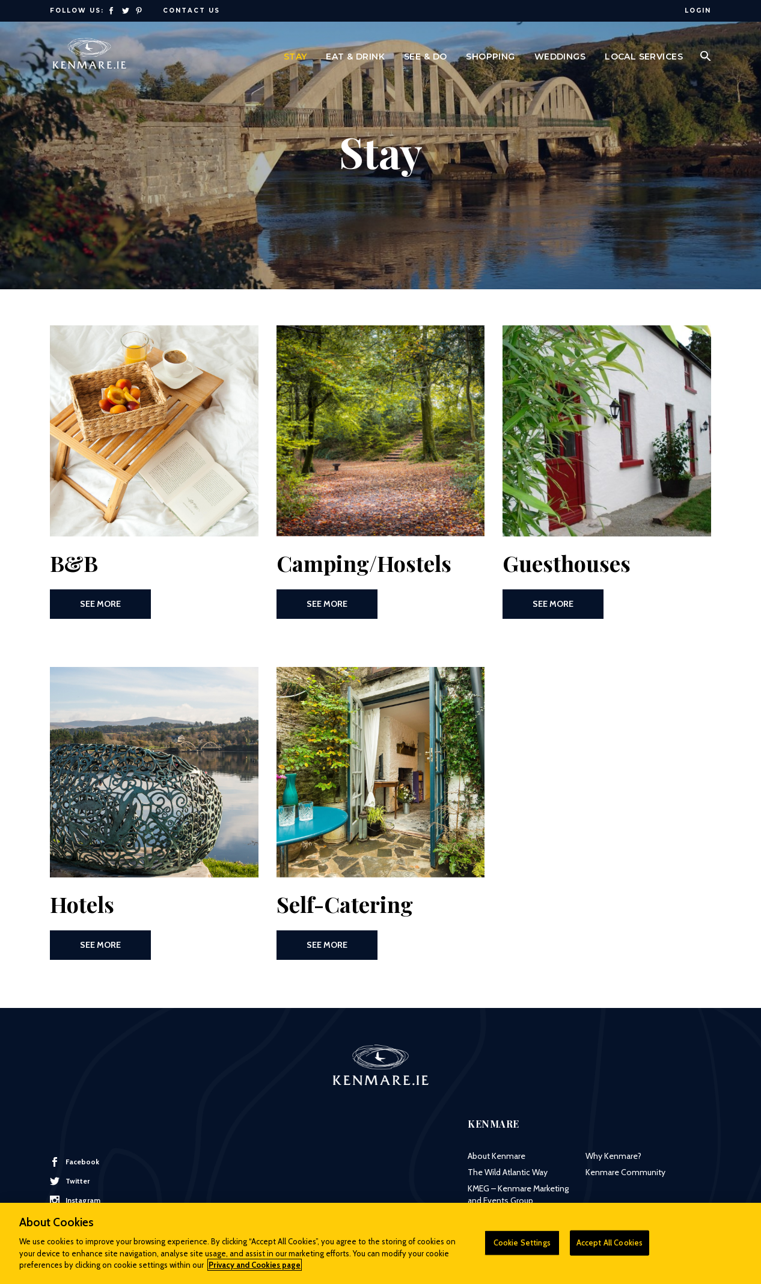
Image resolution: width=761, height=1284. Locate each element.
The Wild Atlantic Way (508, 1172)
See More (100, 603)
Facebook (74, 1162)
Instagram (75, 1200)
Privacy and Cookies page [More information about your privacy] (255, 1270)
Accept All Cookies (609, 1248)
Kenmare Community (625, 1172)
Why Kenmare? (613, 1155)
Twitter (70, 1181)
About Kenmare (496, 1155)
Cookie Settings (522, 1248)
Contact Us (191, 10)
